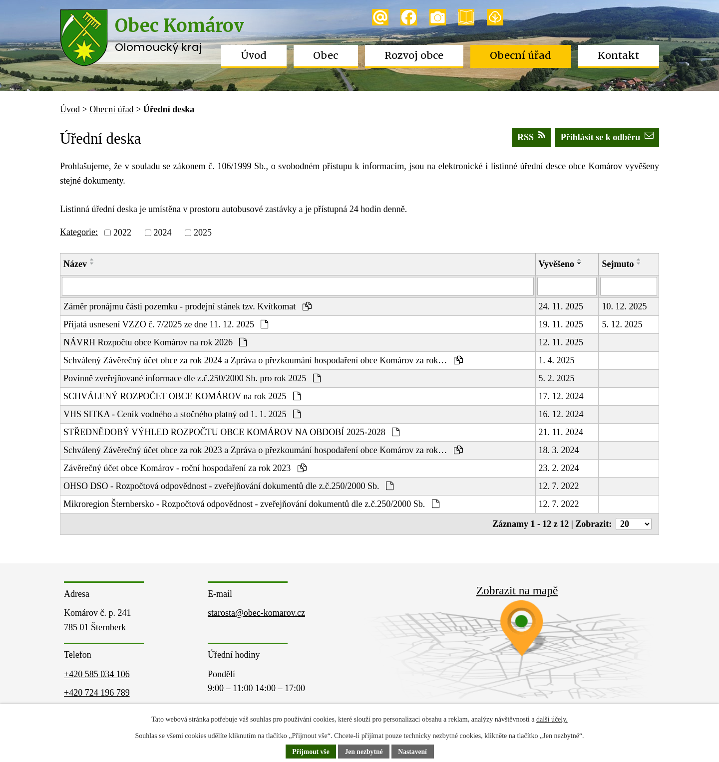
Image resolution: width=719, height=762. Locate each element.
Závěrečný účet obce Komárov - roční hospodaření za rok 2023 (185, 468)
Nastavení (413, 752)
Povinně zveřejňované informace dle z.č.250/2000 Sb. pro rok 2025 (192, 378)
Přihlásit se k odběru (607, 136)
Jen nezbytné (364, 752)
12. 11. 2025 (561, 342)
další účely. (552, 719)
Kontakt (618, 55)
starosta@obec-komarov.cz (256, 613)
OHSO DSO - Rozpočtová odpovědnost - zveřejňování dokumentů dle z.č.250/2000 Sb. (228, 486)
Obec (325, 55)
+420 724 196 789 (97, 693)
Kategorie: (79, 232)
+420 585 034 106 (97, 674)
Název (75, 264)
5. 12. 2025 (622, 324)
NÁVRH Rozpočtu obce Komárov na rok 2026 (155, 342)
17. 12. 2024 (561, 396)
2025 (203, 233)
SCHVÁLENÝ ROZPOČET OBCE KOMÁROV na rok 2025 (182, 396)
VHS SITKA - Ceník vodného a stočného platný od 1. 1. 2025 (182, 414)
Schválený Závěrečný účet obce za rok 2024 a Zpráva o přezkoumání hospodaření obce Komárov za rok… (263, 360)
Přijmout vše (310, 752)
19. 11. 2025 (561, 324)
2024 (162, 233)
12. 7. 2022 (559, 486)
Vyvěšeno (556, 264)
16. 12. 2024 (561, 414)
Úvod (254, 55)
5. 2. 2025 (557, 378)
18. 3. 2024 (559, 450)
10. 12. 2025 (624, 306)
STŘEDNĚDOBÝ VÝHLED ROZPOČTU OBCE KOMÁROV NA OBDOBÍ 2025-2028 (231, 432)
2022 (122, 233)
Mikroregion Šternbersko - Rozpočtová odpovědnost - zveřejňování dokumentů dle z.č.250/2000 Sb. (251, 504)
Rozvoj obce (413, 55)
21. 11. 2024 (561, 432)
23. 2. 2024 (559, 468)
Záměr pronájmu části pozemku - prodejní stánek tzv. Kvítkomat (187, 306)
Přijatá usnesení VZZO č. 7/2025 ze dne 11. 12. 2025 (165, 324)
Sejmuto (618, 264)
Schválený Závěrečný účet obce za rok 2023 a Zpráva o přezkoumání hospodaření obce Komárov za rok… (263, 450)
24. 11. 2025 (561, 306)
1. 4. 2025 (557, 360)
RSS (531, 136)
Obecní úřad (520, 55)
